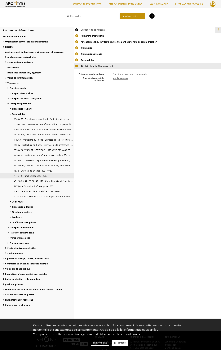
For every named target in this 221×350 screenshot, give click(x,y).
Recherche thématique (14, 36)
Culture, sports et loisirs (17, 305)
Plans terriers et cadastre (20, 62)
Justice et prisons (14, 284)
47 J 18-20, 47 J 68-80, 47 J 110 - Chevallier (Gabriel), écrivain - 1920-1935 (43, 181)
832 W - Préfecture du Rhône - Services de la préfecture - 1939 (43, 145)
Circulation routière (22, 212)
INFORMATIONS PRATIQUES (189, 4)
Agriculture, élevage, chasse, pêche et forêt (27, 258)
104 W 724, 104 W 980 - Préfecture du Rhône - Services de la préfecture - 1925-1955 (43, 134)
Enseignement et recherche (19, 299)
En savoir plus (100, 342)
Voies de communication (20, 77)
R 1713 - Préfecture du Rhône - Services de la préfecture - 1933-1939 (43, 139)
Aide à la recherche (76, 21)
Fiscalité (9, 46)
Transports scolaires (20, 237)
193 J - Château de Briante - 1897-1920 (33, 170)
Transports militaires (22, 206)
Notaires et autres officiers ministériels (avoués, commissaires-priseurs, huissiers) (34, 289)
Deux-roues (17, 201)
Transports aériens (19, 243)
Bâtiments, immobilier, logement (24, 72)
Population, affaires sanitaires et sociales (26, 274)
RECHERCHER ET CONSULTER (86, 4)
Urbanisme (13, 67)
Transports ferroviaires (21, 93)
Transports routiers (22, 108)
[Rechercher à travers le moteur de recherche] (94, 16)
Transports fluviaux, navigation (25, 98)
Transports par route (20, 103)
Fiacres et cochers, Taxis (22, 232)
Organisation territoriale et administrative (26, 41)
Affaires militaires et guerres (19, 294)
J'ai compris (120, 342)
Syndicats (17, 217)
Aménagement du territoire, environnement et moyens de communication (34, 52)
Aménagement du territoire (21, 57)
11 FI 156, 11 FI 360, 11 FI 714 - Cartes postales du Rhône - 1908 (43, 196)
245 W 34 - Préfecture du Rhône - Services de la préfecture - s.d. (43, 155)
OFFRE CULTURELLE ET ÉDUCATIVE (125, 4)
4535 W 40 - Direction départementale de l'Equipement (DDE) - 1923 (43, 160)
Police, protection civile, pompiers (22, 279)
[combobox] (132, 16)
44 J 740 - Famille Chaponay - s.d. (30, 175)
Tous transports (18, 88)
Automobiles (18, 114)
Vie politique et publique (17, 268)
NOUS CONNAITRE (159, 4)
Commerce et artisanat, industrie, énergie (26, 263)
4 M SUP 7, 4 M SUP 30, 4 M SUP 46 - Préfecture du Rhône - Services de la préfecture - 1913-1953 (43, 129)
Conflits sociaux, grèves (24, 222)
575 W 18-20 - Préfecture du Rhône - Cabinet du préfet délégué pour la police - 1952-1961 (43, 124)
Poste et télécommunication (21, 248)
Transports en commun (22, 227)
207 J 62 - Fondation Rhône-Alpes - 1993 (33, 186)
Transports (12, 83)
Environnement (15, 253)
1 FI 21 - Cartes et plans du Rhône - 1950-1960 (36, 191)
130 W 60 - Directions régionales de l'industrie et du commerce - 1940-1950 (43, 119)
